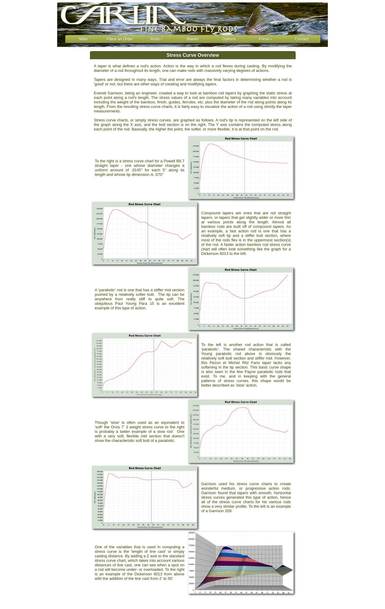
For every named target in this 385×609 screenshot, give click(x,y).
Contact (302, 39)
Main (83, 39)
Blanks (193, 39)
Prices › (265, 39)
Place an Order (120, 39)
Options (229, 39)
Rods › (156, 39)
